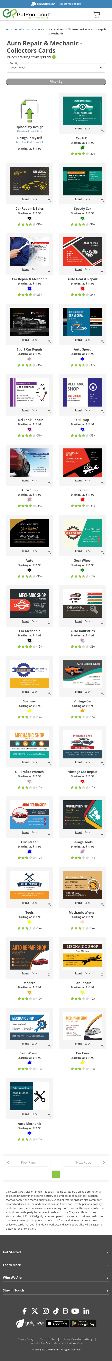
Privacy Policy (26, 1339)
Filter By (56, 82)
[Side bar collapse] (106, 14)
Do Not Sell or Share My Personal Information (56, 1343)
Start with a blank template (29, 142)
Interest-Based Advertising (77, 1339)
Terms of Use (47, 1339)
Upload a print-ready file (29, 131)
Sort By (14, 63)
